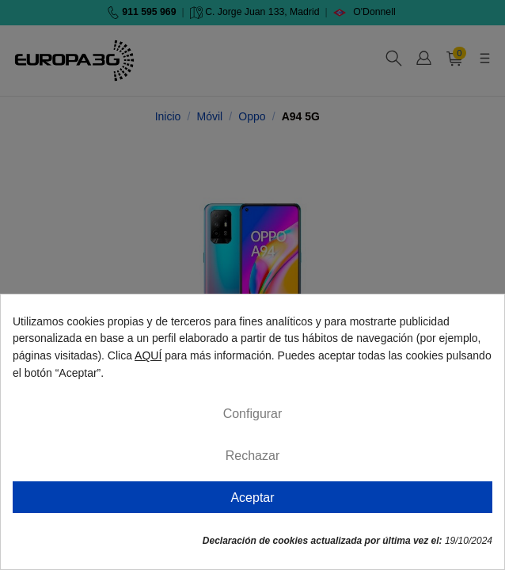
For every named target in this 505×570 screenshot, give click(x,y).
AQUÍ (148, 355)
